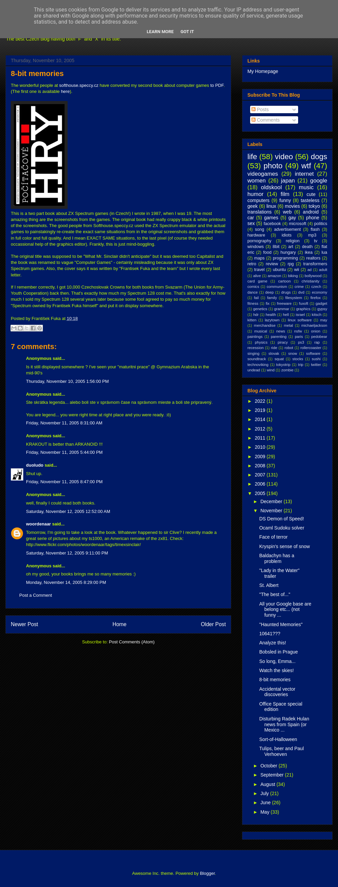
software (313, 353)
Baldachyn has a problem (276, 558)
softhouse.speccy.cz (78, 85)
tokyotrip (283, 365)
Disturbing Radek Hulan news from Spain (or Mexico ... (284, 724)
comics (253, 287)
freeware (284, 303)
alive (257, 276)
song (259, 229)
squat (279, 359)
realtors (313, 258)
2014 (261, 419)
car (250, 217)
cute (311, 194)
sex (251, 223)
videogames (262, 174)
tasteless (310, 200)
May (265, 812)
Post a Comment (35, 595)
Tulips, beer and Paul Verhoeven (281, 751)
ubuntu (279, 269)
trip (301, 365)
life (252, 156)
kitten (252, 320)
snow (292, 353)
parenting (279, 337)
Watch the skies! (276, 670)
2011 (261, 438)
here (65, 91)
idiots (286, 235)
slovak (273, 353)
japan (288, 180)
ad (309, 270)
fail (256, 298)
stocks (297, 359)
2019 (261, 410)
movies (292, 206)
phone (312, 217)
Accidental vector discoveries (277, 691)
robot (289, 348)
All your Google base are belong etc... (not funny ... (285, 609)
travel (259, 269)
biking (293, 276)
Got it (187, 31)
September (272, 775)
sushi (316, 359)
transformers (315, 264)
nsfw (298, 331)
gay (292, 217)
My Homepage (262, 71)
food (267, 252)
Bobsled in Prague (278, 652)
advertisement (287, 229)
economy (319, 292)
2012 (261, 429)
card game (257, 281)
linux (271, 206)
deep (269, 292)
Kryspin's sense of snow (284, 546)
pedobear (319, 337)
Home (120, 624)
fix (267, 303)
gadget (321, 303)
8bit (275, 246)
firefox (315, 298)
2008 (261, 465)
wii (296, 269)
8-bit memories (37, 73)
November (271, 510)
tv (315, 241)
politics (321, 223)
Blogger (207, 873)
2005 (261, 493)
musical (260, 331)
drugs (286, 292)
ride (274, 348)
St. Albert (269, 585)
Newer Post (24, 624)
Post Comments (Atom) (131, 641)
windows (255, 246)
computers (258, 200)
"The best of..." (274, 594)
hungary (288, 252)
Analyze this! (272, 642)
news (280, 331)
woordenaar (38, 523)
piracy (283, 342)
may (323, 320)
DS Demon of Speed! (281, 518)
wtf (306, 166)
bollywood (313, 276)
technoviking (257, 365)
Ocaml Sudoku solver (281, 528)
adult (323, 270)
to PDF (216, 85)
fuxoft (303, 303)
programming (285, 258)
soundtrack (256, 359)
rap (317, 342)
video (284, 156)
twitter (316, 365)
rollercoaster (310, 348)
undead (253, 370)
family (272, 298)
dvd (301, 292)
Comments (265, 120)
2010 (261, 447)
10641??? (269, 633)
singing (253, 353)
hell (286, 315)
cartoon (284, 281)
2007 (261, 474)
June (266, 802)
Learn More (160, 31)
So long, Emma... (277, 661)
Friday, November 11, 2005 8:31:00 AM (64, 422)
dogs (319, 156)
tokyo (314, 206)
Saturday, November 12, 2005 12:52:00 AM (68, 511)
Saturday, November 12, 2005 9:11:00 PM (67, 553)
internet (304, 174)
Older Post (213, 624)
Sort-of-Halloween (278, 739)
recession (255, 348)
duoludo (34, 465)
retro (251, 264)
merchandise (264, 325)
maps (259, 258)
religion (293, 241)
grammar (281, 309)
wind (270, 370)
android (311, 212)
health (271, 315)
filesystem (293, 298)
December (271, 501)
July (265, 793)
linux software (300, 320)
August (268, 784)
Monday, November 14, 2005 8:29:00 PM (66, 582)
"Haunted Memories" (281, 624)
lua (324, 252)
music (306, 187)
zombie (287, 370)
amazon (274, 276)
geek (252, 206)
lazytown (272, 320)
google (318, 180)
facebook (272, 223)
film (285, 194)
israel (300, 315)
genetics (260, 309)
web (287, 212)
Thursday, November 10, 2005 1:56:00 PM (67, 381)
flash (315, 229)
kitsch (316, 315)
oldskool (271, 187)
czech (316, 287)
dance (252, 292)
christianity (310, 281)
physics (261, 342)
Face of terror (273, 537)
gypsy (322, 309)
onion (315, 331)
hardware (256, 235)
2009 (261, 456)
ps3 (301, 342)
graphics (303, 309)
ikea (309, 252)
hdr (256, 315)
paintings (255, 337)
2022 (261, 401)
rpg (291, 264)
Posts (260, 109)
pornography (259, 241)
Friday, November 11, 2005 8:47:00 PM (64, 481)
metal (288, 325)
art (290, 246)
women (256, 180)
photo (273, 166)
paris (299, 337)
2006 (261, 484)
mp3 (312, 235)
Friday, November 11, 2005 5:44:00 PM (64, 452)
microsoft (297, 223)
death (307, 246)
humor (255, 194)
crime (299, 287)
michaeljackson (314, 325)
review (272, 264)
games (271, 217)
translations (259, 212)
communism (277, 287)
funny (285, 200)
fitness (252, 303)
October (269, 765)
